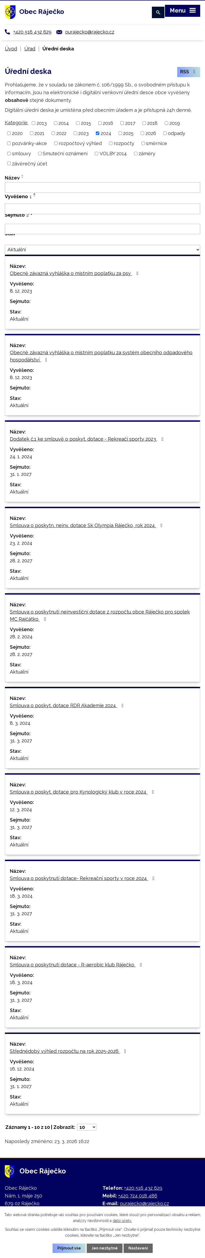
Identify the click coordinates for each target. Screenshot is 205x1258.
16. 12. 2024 (22, 1069)
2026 (150, 133)
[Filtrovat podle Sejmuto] (102, 229)
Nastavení (138, 1248)
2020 (17, 133)
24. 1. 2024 (21, 456)
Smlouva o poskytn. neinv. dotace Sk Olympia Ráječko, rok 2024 (87, 525)
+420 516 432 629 (32, 32)
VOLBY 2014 (113, 153)
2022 (61, 133)
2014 (63, 123)
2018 (152, 123)
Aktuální (19, 319)
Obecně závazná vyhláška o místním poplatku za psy (75, 273)
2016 (108, 123)
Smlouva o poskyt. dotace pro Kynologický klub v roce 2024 (83, 792)
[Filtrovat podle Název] (102, 187)
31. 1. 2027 (20, 474)
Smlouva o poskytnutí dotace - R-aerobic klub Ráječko (77, 965)
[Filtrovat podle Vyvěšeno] (102, 209)
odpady (176, 133)
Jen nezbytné (105, 1248)
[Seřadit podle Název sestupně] (23, 177)
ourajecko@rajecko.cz (89, 32)
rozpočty (124, 143)
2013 (42, 123)
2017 (130, 123)
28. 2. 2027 (21, 560)
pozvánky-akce (29, 143)
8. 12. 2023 (21, 291)
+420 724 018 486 (137, 1196)
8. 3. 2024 (20, 723)
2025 (128, 133)
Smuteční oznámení (65, 153)
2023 (83, 133)
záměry (147, 153)
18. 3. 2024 (21, 896)
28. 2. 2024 (21, 636)
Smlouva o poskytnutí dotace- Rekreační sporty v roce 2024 (83, 878)
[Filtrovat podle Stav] (102, 249)
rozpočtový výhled (80, 143)
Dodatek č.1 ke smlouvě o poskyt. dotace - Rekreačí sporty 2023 (88, 439)
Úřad (29, 48)
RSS (189, 72)
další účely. (122, 1221)
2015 (86, 123)
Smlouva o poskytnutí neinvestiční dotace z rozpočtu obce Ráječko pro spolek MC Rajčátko (100, 615)
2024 (106, 133)
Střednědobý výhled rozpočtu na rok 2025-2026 (69, 1051)
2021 (39, 133)
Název (12, 178)
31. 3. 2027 (21, 740)
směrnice (156, 143)
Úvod (11, 48)
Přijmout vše (69, 1248)
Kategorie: (16, 122)
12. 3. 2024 (21, 809)
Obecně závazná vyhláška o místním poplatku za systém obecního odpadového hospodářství (101, 356)
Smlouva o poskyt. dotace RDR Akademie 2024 (68, 705)
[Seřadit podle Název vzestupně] (23, 175)
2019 (174, 123)
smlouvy (21, 153)
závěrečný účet (29, 163)
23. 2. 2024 (21, 543)
